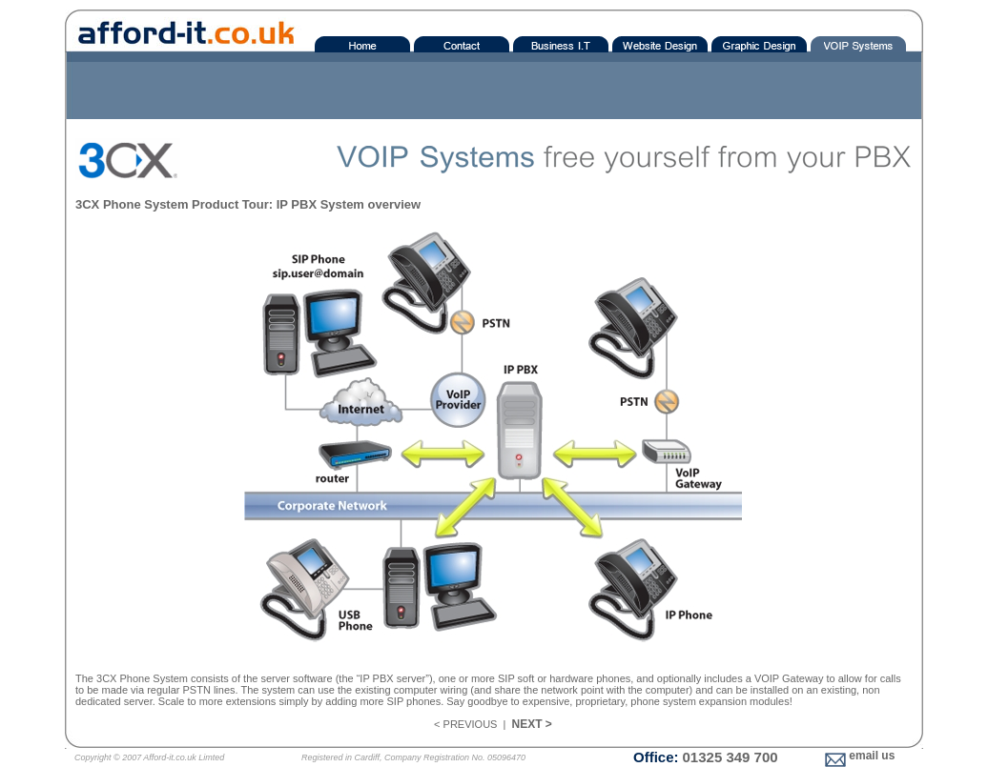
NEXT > (532, 724)
